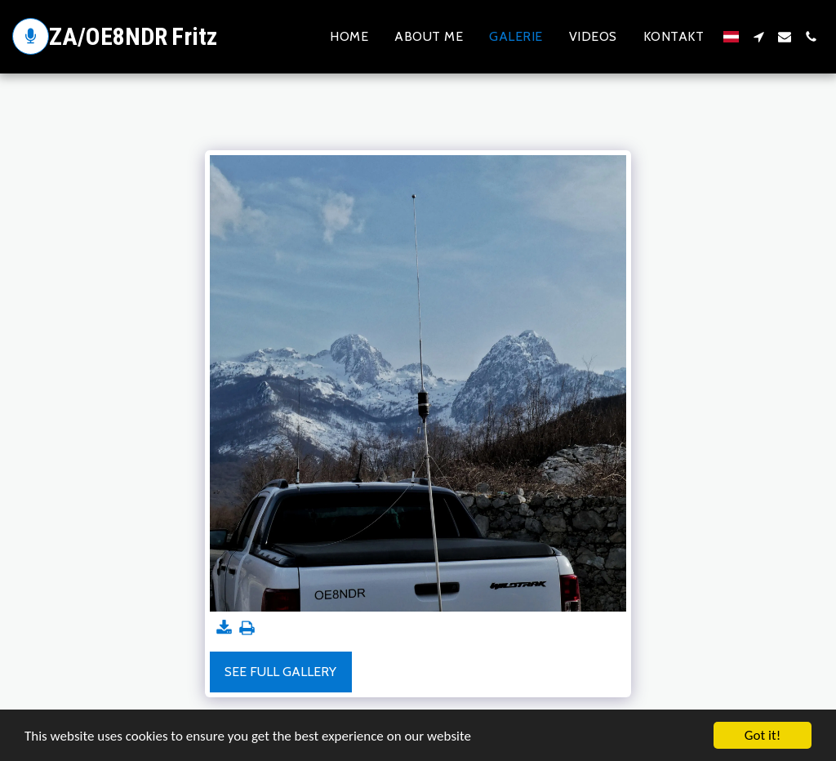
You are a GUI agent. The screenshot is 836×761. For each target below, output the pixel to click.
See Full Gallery (280, 671)
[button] (758, 36)
